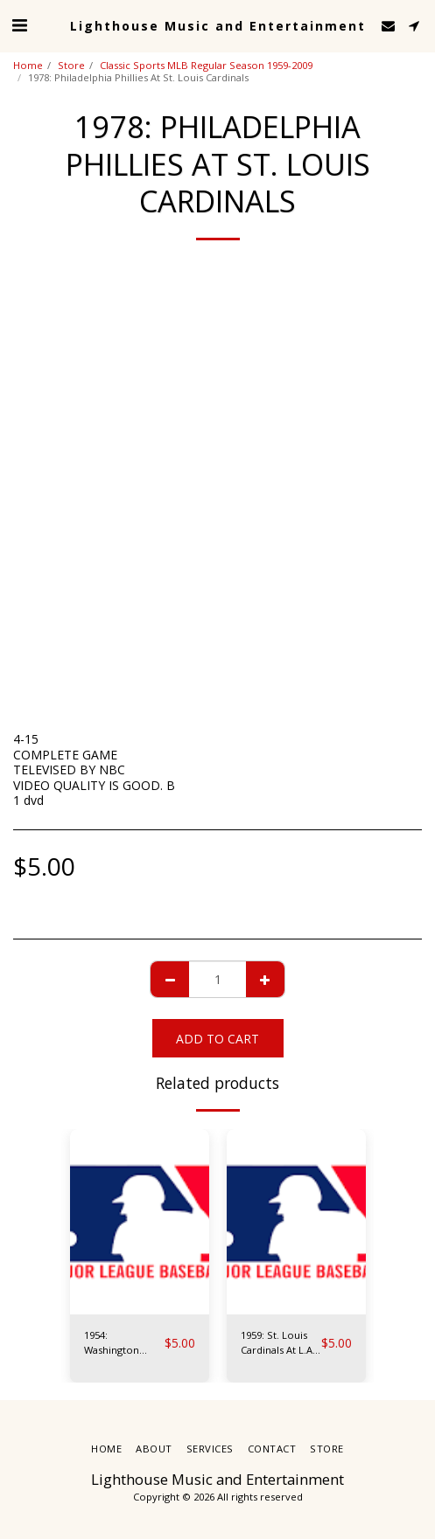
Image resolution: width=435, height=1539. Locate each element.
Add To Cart (217, 1038)
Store (71, 65)
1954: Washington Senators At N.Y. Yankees (122, 1343)
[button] (19, 25)
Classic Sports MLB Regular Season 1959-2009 (206, 65)
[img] (139, 1221)
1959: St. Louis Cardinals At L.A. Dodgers (278, 1343)
